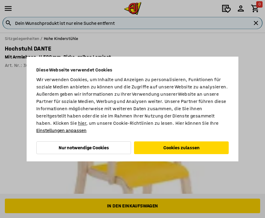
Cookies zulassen (181, 147)
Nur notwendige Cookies (84, 147)
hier (82, 123)
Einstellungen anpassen (61, 130)
